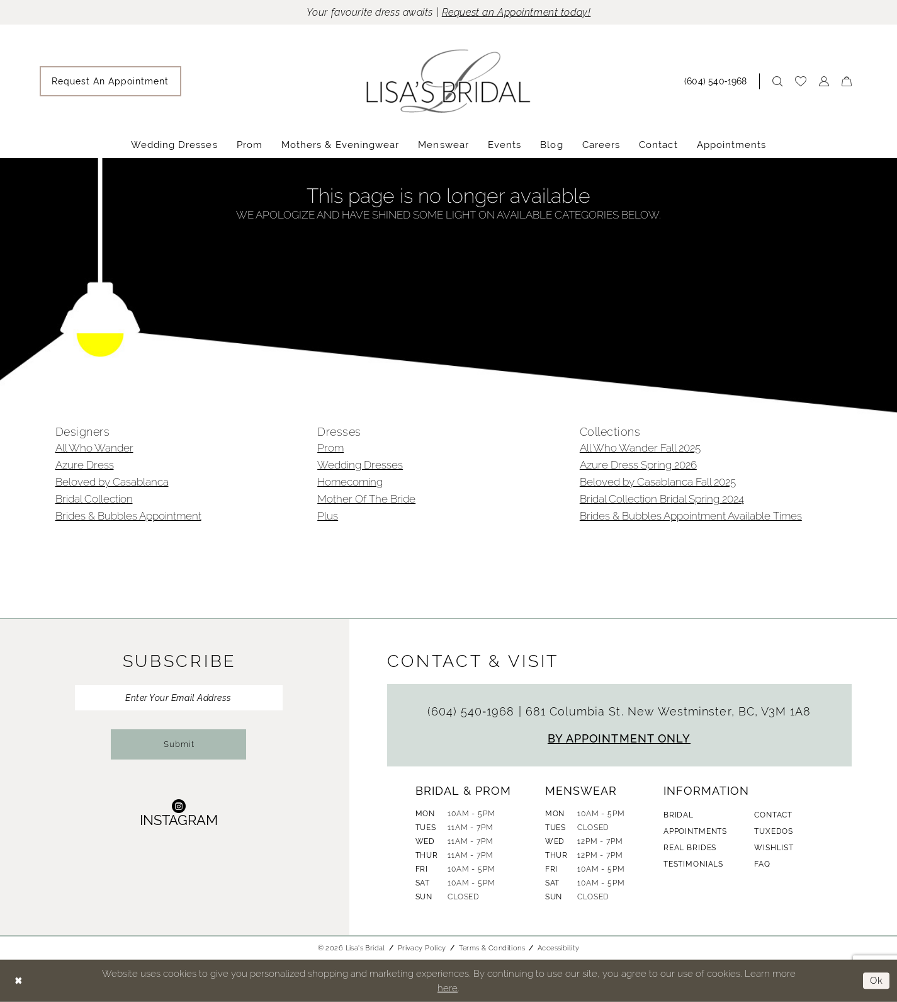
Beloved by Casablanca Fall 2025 (658, 481)
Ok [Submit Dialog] (876, 981)
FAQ (762, 864)
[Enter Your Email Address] (179, 697)
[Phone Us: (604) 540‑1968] (718, 81)
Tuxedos (773, 831)
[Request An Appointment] (110, 81)
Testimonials (693, 864)
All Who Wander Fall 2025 (640, 447)
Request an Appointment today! (516, 12)
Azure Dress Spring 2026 (638, 464)
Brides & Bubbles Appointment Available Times (691, 516)
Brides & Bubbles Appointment (128, 516)
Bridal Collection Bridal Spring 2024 (662, 498)
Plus (327, 516)
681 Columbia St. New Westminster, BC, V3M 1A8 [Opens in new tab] (668, 711)
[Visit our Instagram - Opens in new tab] (178, 812)
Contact (773, 815)
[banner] (449, 81)
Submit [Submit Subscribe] (179, 744)
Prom (330, 447)
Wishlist (774, 847)
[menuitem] (110, 81)
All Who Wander (94, 447)
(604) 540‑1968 (473, 711)
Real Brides (689, 847)
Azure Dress (84, 464)
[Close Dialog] (19, 981)
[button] (824, 81)
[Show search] (777, 81)
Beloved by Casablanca (112, 481)
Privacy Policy (422, 948)
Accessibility (558, 948)
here (447, 987)
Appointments (695, 831)
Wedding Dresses (360, 464)
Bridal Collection (94, 498)
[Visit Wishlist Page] (801, 81)
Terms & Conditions (492, 948)
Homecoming (350, 481)
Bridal (678, 815)
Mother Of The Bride (366, 498)
